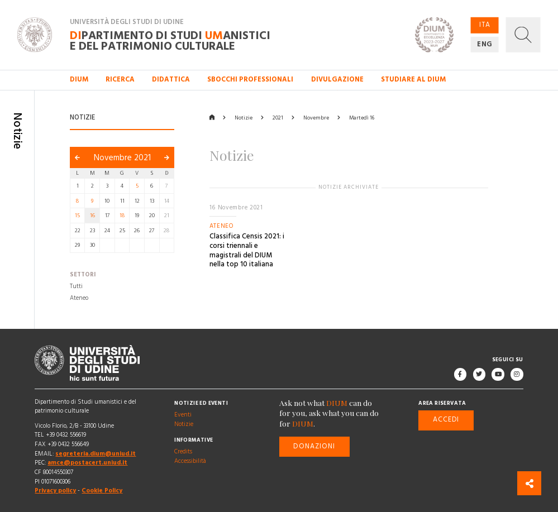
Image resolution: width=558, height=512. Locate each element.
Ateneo (79, 298)
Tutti (76, 287)
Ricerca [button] (120, 79)
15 (77, 215)
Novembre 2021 (122, 158)
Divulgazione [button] (337, 79)
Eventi (183, 414)
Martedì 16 (361, 118)
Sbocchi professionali (250, 79)
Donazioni (314, 446)
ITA (484, 25)
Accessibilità (190, 461)
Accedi (446, 420)
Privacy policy (55, 490)
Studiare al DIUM (413, 79)
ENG (485, 44)
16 (92, 215)
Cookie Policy (102, 490)
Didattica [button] (171, 79)
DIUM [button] (79, 79)
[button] (522, 34)
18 (122, 215)
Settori (83, 275)
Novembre (316, 118)
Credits (183, 451)
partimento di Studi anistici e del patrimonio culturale (170, 41)
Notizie (243, 118)
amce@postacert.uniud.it (87, 463)
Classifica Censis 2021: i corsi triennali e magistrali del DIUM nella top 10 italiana (246, 251)
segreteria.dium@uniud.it (95, 453)
